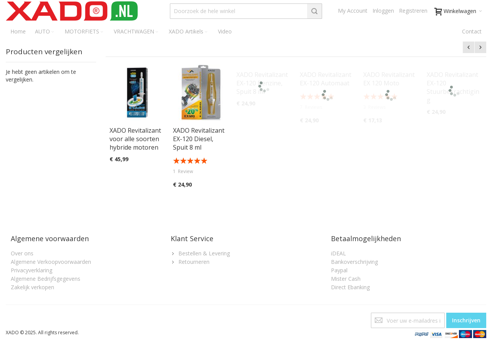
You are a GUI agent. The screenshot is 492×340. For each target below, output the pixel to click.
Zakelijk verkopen (32, 287)
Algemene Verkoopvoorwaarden (51, 261)
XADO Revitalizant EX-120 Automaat (325, 78)
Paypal (339, 270)
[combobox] (246, 11)
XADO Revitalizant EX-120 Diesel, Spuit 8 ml (198, 139)
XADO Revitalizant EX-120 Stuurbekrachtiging (453, 87)
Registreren (413, 10)
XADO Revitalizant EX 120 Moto (389, 78)
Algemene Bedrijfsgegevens (45, 278)
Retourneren (193, 261)
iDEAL (338, 253)
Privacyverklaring (31, 270)
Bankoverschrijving (354, 261)
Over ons (22, 253)
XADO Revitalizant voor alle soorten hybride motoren (135, 139)
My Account (352, 10)
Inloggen (383, 10)
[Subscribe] (466, 320)
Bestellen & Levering (204, 253)
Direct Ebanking (350, 287)
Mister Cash (346, 278)
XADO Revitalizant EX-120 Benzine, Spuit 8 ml (262, 83)
